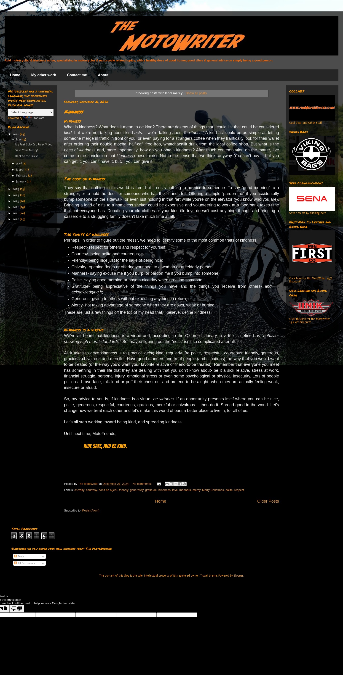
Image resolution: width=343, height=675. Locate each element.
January (21, 181)
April (19, 163)
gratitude (151, 490)
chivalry (79, 490)
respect (239, 490)
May (19, 139)
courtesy (91, 490)
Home (15, 75)
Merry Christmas (213, 490)
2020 (16, 219)
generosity (136, 490)
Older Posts (268, 501)
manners (185, 490)
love (175, 490)
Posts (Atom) (90, 510)
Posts (19, 556)
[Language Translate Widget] (31, 112)
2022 (16, 207)
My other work (43, 75)
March (20, 169)
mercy (196, 490)
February (22, 175)
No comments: (142, 483)
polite (229, 490)
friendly (123, 490)
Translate (33, 118)
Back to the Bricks (26, 156)
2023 (16, 201)
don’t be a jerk (108, 490)
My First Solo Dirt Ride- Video (33, 144)
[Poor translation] (16, 608)
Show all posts (196, 93)
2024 (16, 195)
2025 (16, 189)
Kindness (73, 111)
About (103, 75)
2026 (16, 134)
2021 (16, 213)
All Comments (24, 563)
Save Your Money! (26, 150)
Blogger (238, 575)
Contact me (77, 75)
